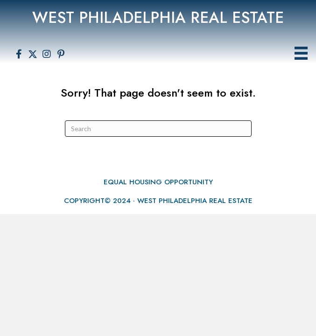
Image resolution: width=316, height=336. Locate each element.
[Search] (158, 128)
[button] (18, 54)
